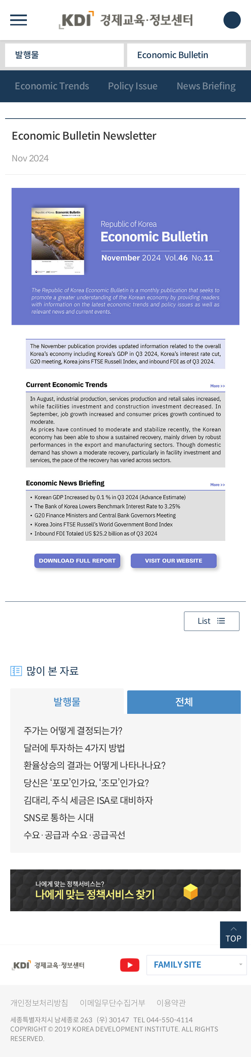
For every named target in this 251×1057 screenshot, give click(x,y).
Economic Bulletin (172, 55)
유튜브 (130, 965)
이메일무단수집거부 (112, 1003)
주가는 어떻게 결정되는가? (72, 731)
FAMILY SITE (177, 964)
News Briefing (206, 86)
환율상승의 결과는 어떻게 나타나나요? (94, 766)
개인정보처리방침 (39, 1003)
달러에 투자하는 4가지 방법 (74, 748)
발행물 (27, 55)
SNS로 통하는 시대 (58, 818)
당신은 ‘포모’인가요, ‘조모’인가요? (86, 783)
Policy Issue (133, 86)
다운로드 (233, 140)
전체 (184, 702)
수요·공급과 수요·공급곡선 (74, 835)
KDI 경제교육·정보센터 (125, 20)
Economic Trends (52, 86)
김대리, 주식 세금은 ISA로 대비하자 (88, 801)
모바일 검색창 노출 (232, 20)
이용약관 (171, 1003)
